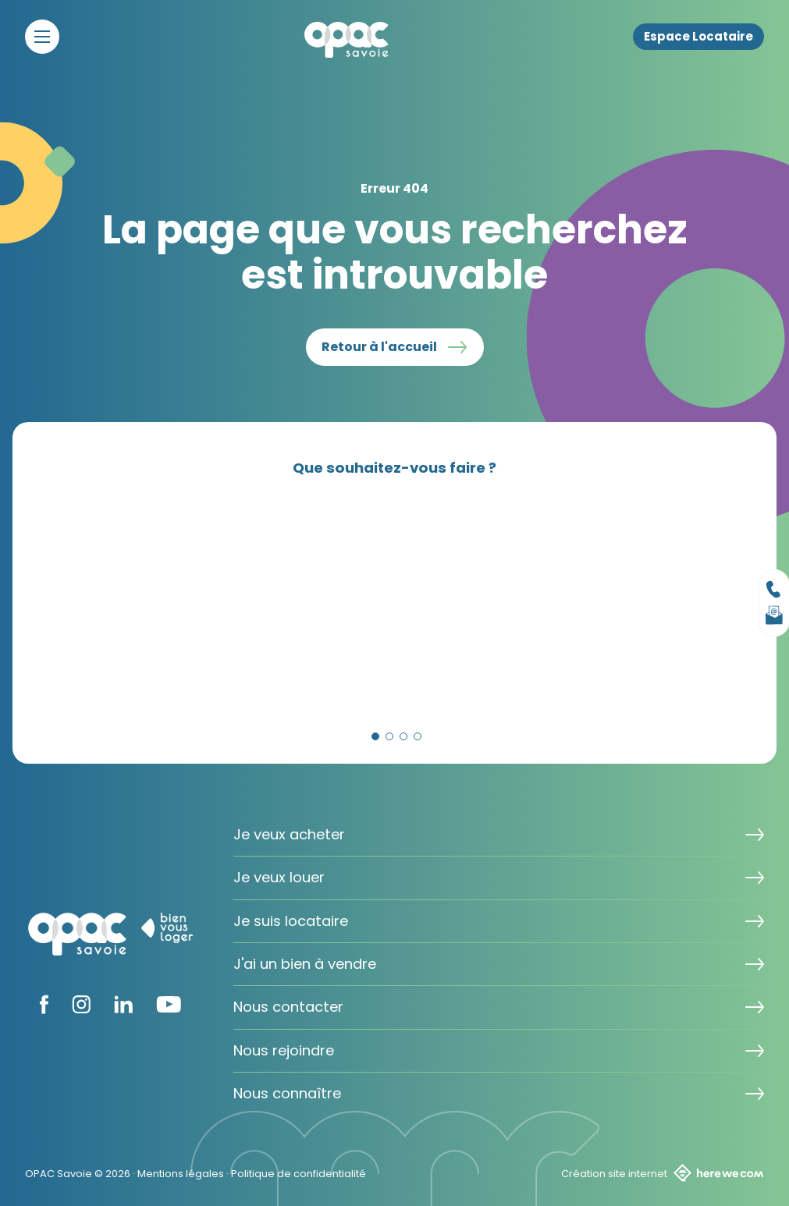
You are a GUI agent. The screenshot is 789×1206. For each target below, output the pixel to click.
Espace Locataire (698, 36)
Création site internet (662, 1173)
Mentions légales (180, 1173)
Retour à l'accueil (379, 347)
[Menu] (42, 37)
